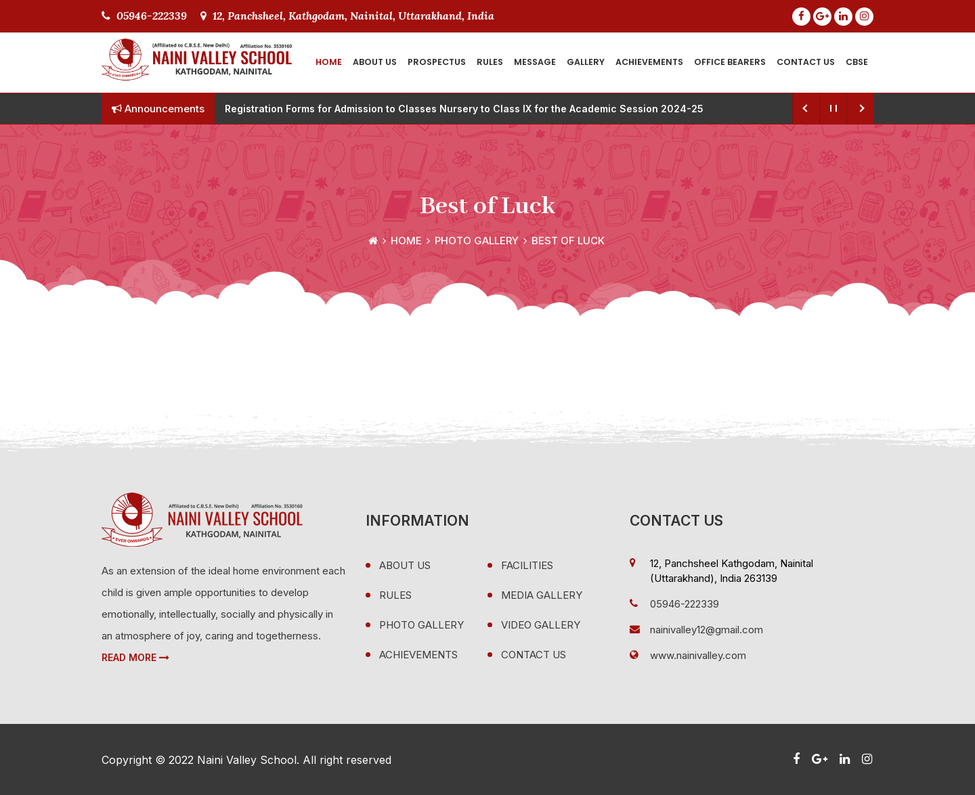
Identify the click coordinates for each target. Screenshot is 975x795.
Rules (490, 62)
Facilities (527, 565)
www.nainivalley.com (698, 655)
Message (535, 62)
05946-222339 (144, 15)
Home (329, 62)
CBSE (857, 62)
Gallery (586, 62)
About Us (375, 62)
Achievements (649, 62)
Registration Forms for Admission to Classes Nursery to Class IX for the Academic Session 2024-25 (464, 108)
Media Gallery (541, 595)
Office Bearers (730, 62)
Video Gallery (540, 624)
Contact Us (806, 62)
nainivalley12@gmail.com (706, 629)
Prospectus (437, 62)
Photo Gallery (477, 240)
